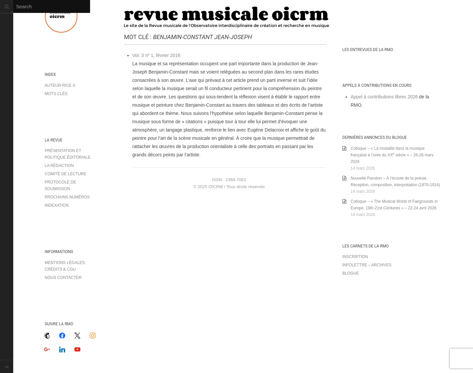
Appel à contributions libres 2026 (384, 96)
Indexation (56, 205)
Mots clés (56, 93)
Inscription (355, 256)
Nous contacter (63, 277)
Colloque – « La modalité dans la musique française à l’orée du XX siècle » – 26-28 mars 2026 (392, 155)
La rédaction (59, 165)
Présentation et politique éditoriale (67, 154)
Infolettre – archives (367, 265)
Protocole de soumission (60, 185)
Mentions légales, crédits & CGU (65, 266)
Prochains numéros (67, 197)
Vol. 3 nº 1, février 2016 (156, 55)
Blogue (350, 273)
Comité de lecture (65, 174)
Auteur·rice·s (60, 85)
